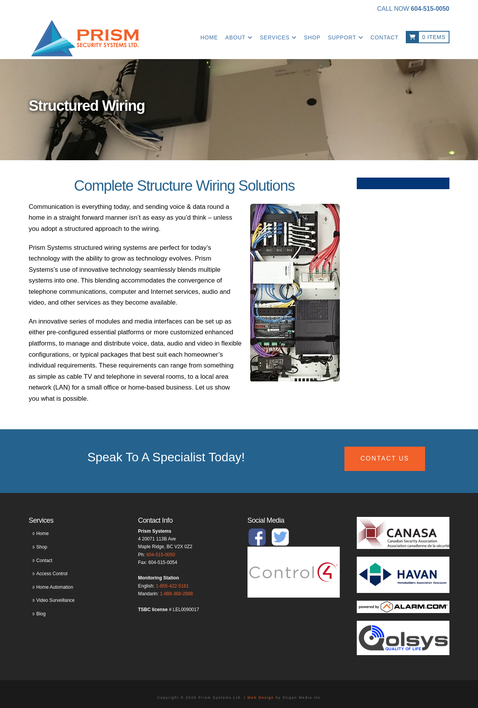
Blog (39, 614)
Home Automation (52, 587)
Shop (39, 547)
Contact (42, 560)
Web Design (260, 698)
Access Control (49, 573)
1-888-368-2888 (176, 593)
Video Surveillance (53, 600)
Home (40, 533)
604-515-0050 (160, 554)
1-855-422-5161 (172, 586)
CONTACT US (384, 458)
